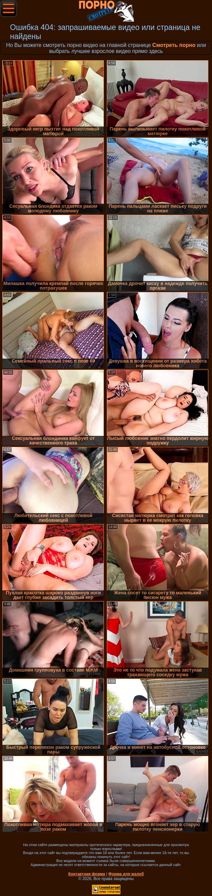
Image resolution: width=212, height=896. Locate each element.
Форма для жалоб (126, 874)
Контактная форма (86, 874)
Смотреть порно (174, 45)
